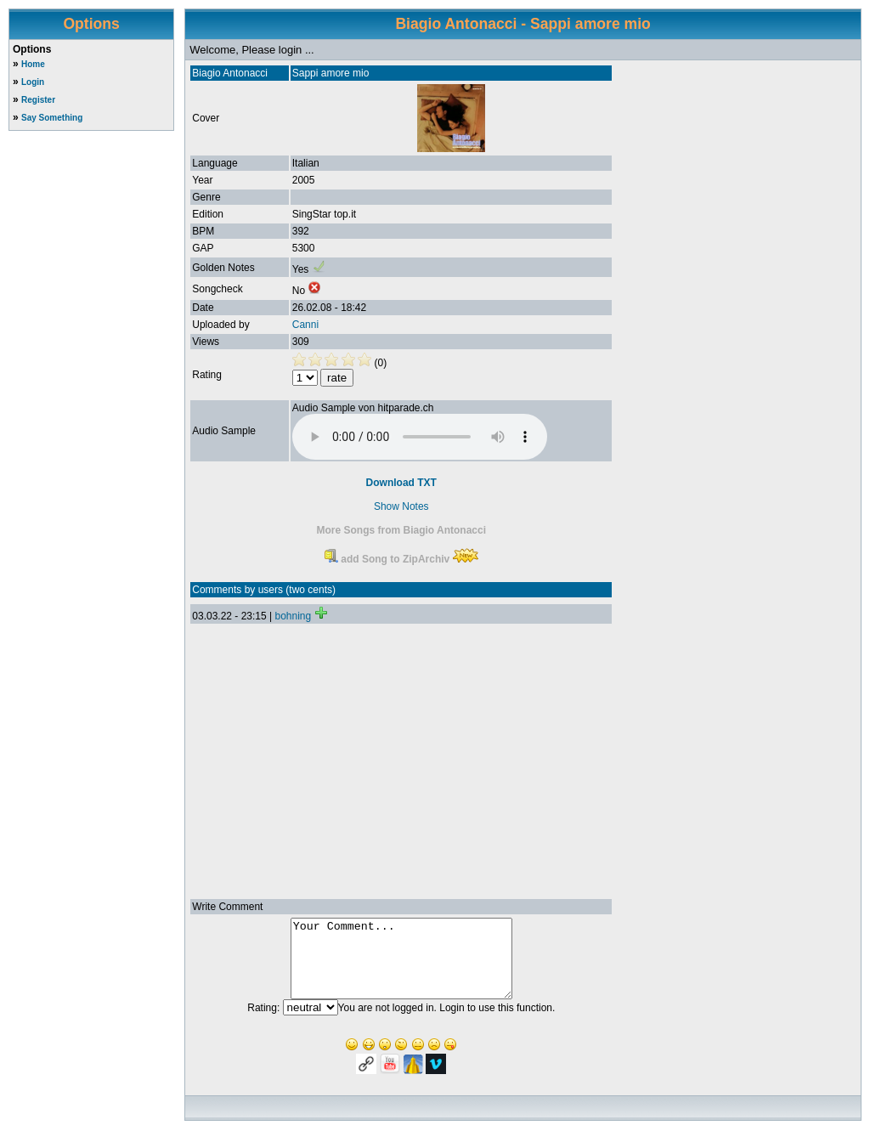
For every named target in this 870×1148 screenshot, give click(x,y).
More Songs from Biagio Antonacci (401, 530)
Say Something (51, 117)
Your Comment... (401, 966)
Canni (305, 325)
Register (38, 100)
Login (32, 82)
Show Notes (401, 506)
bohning (292, 616)
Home (33, 64)
